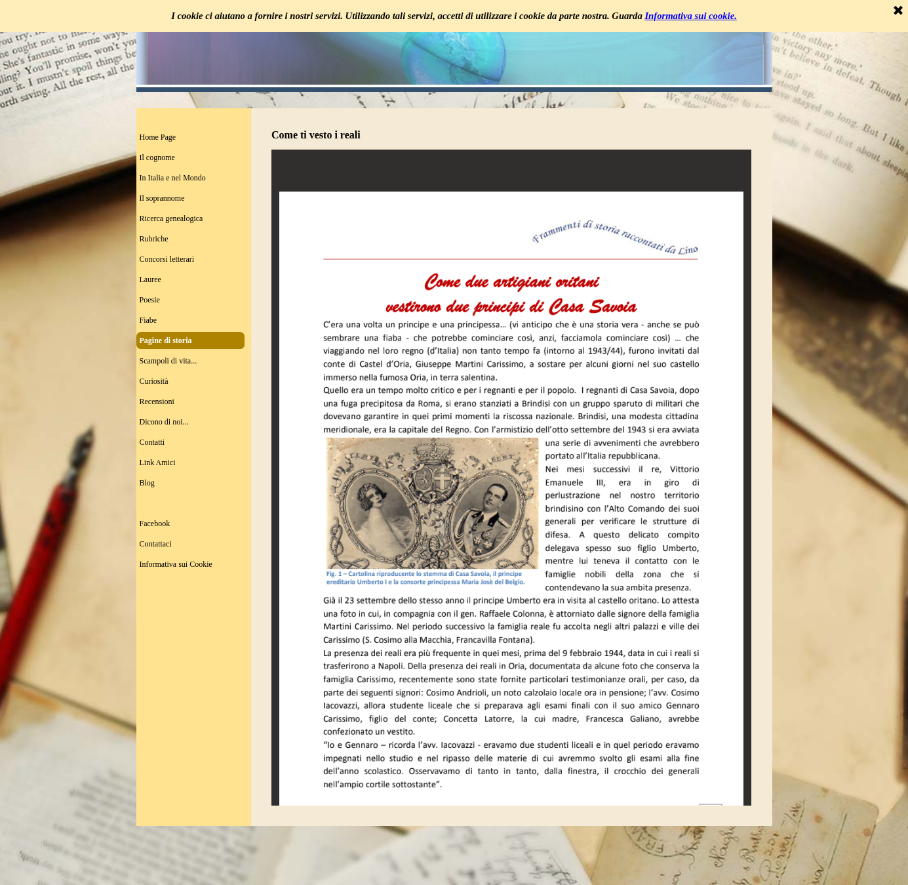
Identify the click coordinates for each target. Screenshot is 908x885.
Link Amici (158, 462)
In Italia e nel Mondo (173, 177)
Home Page (158, 137)
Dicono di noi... (164, 421)
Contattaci (156, 543)
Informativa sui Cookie (176, 564)
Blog (147, 482)
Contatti (152, 442)
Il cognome (157, 157)
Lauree (150, 279)
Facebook (155, 523)
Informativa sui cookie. (690, 15)
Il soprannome (162, 198)
